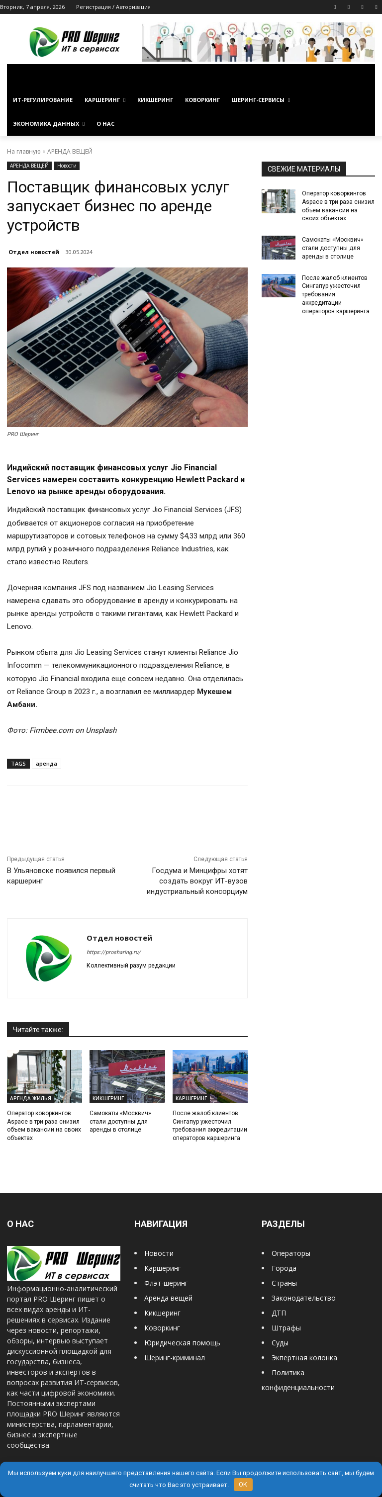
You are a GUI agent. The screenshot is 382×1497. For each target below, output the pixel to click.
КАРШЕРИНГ (191, 1098)
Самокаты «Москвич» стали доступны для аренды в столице (120, 1122)
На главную (24, 151)
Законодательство (304, 1298)
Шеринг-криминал (174, 1357)
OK (243, 1484)
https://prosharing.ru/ (114, 952)
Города (284, 1268)
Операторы (291, 1253)
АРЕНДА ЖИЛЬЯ (30, 1098)
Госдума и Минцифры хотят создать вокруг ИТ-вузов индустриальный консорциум (197, 881)
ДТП (279, 1313)
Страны (284, 1283)
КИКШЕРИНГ (108, 1098)
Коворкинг (162, 1327)
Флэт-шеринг (166, 1283)
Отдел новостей (33, 252)
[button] (363, 76)
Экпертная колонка (304, 1357)
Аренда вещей (168, 1298)
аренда (46, 763)
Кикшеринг (162, 1313)
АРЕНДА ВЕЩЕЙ (70, 151)
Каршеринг (162, 1268)
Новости (67, 166)
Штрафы (286, 1327)
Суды (280, 1342)
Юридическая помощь (182, 1342)
